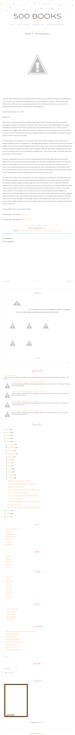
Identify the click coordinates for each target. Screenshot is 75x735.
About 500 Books (23, 24)
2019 (8, 438)
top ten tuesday (11, 617)
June (10, 463)
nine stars (9, 589)
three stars (9, 592)
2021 (8, 432)
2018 (8, 441)
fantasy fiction (10, 534)
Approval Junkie (26, 219)
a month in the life (12, 609)
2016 (8, 513)
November (11, 447)
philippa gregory (34, 230)
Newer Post (5, 281)
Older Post (70, 281)
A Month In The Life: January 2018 (18, 481)
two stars (9, 597)
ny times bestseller (12, 644)
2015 (8, 516)
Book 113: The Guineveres (16, 487)
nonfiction (9, 542)
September (12, 453)
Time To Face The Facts (10, 375)
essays (8, 531)
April (10, 469)
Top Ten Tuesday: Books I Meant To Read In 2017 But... (25, 501)
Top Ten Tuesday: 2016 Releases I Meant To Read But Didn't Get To (29, 391)
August (10, 456)
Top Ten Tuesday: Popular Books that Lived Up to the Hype (27, 410)
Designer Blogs (41, 733)
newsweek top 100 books (13, 642)
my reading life (10, 614)
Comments (9, 672)
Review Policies (38, 24)
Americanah (24, 214)
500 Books (38, 16)
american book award (12, 634)
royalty (42, 230)
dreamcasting (10, 611)
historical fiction (23, 230)
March (10, 472)
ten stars (8, 594)
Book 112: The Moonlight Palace (18, 493)
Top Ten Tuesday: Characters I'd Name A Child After (25, 401)
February (11, 475)
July (9, 459)
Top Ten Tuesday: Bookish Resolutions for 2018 (23, 496)
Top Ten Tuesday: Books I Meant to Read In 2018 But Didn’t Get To (29, 382)
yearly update (10, 619)
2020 (8, 435)
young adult (9, 544)
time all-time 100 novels (13, 650)
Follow (6, 656)
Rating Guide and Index (55, 24)
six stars (8, 579)
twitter (39, 225)
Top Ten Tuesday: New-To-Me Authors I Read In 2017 (24, 507)
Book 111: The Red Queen (16, 499)
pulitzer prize (10, 647)
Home (12, 24)
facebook (33, 225)
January (11, 478)
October (11, 450)
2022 (8, 429)
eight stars (9, 581)
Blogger (41, 722)
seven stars (48, 230)
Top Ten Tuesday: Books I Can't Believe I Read (22, 484)
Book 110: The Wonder (15, 504)
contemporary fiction (12, 529)
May (9, 466)
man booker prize (11, 636)
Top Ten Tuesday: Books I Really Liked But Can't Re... (24, 490)
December (11, 444)
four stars (9, 586)
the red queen (57, 230)
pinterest (46, 225)
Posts (7, 668)
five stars (9, 584)
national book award (12, 639)
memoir (8, 539)
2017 (8, 510)
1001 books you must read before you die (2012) (21, 631)
